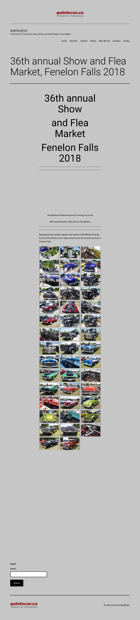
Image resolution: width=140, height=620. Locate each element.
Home (64, 41)
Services (73, 41)
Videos (93, 41)
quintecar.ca (18, 30)
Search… (13, 569)
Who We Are (104, 41)
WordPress (124, 605)
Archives (116, 41)
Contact (83, 41)
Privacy (126, 41)
